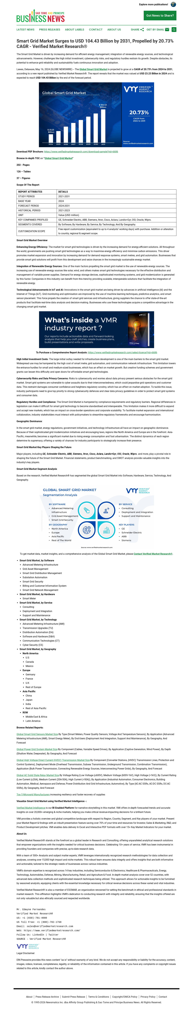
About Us (114, 29)
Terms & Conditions (98, 996)
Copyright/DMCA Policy (124, 996)
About (29, 996)
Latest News (25, 29)
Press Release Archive (47, 996)
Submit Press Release (73, 996)
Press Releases (49, 29)
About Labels (74, 29)
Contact (96, 29)
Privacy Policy (148, 996)
